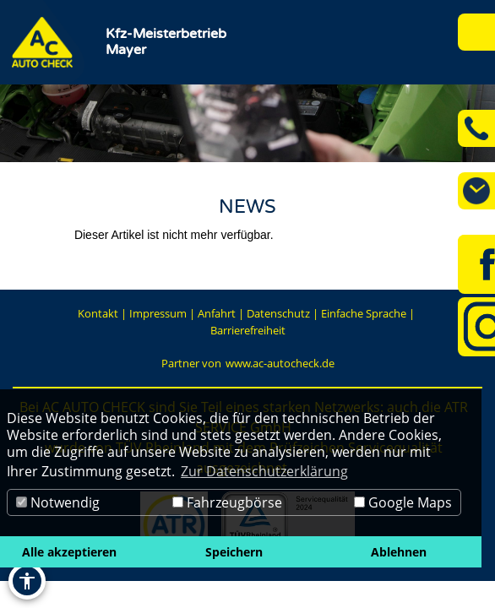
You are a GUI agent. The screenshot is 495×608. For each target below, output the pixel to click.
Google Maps (403, 502)
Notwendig (58, 502)
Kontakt (98, 313)
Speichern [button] (234, 552)
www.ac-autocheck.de (280, 363)
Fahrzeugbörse (227, 502)
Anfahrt (217, 313)
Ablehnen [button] (399, 552)
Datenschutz (278, 313)
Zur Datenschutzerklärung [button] (264, 471)
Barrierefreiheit (248, 330)
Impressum (158, 313)
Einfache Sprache (363, 313)
